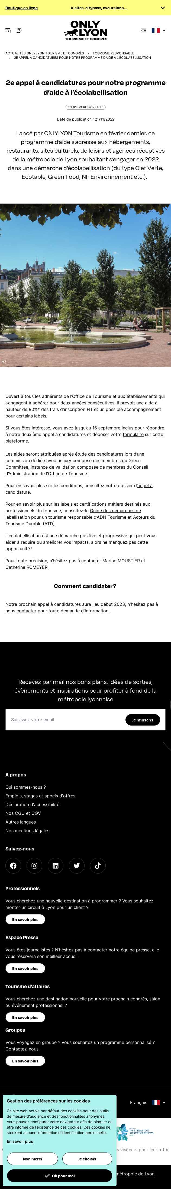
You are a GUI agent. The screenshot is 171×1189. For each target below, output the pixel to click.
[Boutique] (143, 30)
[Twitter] (77, 866)
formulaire (133, 434)
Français (148, 1102)
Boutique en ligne (21, 7)
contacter (26, 610)
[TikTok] (98, 866)
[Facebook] (13, 866)
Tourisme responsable (113, 53)
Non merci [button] (32, 1159)
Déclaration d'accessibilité (32, 804)
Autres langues (20, 822)
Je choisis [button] (87, 1159)
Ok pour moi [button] (59, 1175)
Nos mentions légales (27, 830)
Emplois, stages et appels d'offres (40, 795)
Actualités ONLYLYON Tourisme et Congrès (44, 53)
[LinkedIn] (55, 866)
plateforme (16, 441)
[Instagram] (34, 866)
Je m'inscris (142, 720)
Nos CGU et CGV (23, 813)
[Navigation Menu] (8, 30)
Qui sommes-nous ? (25, 787)
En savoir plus (25, 919)
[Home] (85, 30)
